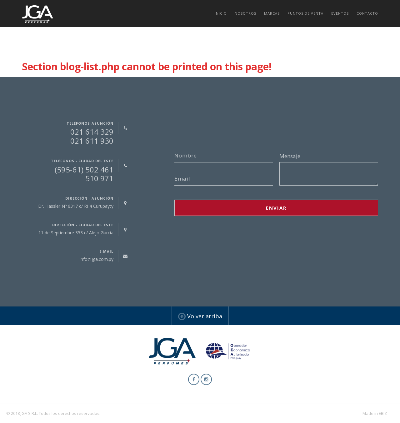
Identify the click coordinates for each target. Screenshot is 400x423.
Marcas (272, 13)
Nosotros (245, 13)
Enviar (276, 208)
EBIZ (383, 413)
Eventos (340, 13)
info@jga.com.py (96, 259)
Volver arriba (200, 316)
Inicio (221, 13)
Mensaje (289, 156)
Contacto (367, 13)
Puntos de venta (305, 13)
